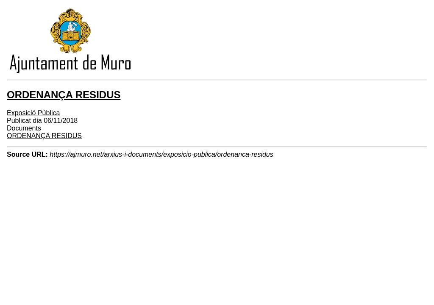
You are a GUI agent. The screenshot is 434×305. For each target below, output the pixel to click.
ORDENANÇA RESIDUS (44, 135)
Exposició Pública (33, 112)
